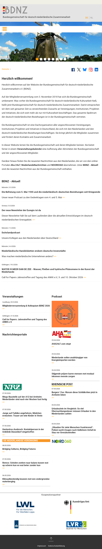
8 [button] (65, 59)
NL (91, 17)
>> (63, 197)
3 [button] (45, 59)
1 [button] (37, 59)
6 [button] (57, 59)
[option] (51, 42)
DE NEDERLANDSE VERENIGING (20, 440)
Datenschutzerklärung (56, 546)
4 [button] (49, 59)
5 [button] (53, 59)
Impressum (41, 546)
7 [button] (61, 59)
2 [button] (41, 59)
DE (86, 17)
